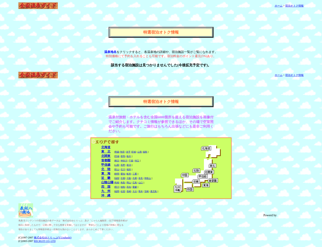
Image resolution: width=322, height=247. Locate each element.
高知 (129, 187)
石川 (123, 169)
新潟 (129, 165)
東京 (117, 160)
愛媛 (135, 187)
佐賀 (123, 191)
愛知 (123, 174)
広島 (135, 182)
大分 (135, 191)
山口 (140, 182)
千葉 (131, 160)
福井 (129, 169)
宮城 (133, 152)
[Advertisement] (161, 20)
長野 (123, 165)
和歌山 (147, 178)
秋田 (122, 152)
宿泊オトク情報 (294, 5)
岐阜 (129, 174)
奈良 (140, 178)
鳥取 (123, 182)
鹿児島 (153, 191)
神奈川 (124, 160)
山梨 (117, 165)
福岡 (117, 191)
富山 (117, 169)
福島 (145, 152)
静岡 (117, 174)
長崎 (129, 191)
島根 (117, 182)
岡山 (129, 182)
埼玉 (137, 160)
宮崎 (146, 191)
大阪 (129, 178)
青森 (117, 152)
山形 (139, 152)
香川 (117, 187)
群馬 (123, 156)
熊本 (140, 191)
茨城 (117, 156)
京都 (123, 178)
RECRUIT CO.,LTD (45, 241)
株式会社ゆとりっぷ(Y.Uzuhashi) (52, 237)
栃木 (129, 156)
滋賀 (117, 178)
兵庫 (135, 178)
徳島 (123, 187)
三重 (135, 174)
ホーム (279, 5)
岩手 (128, 152)
